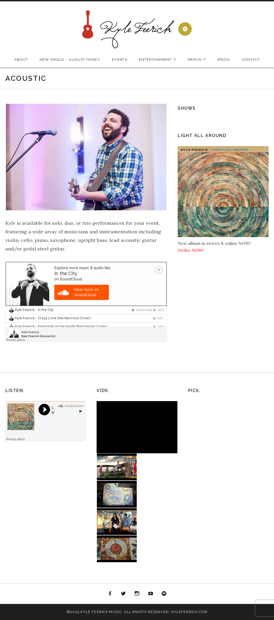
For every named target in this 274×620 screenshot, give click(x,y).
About (21, 60)
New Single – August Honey (70, 60)
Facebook (110, 594)
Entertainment (160, 60)
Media (224, 60)
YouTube (150, 594)
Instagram (137, 594)
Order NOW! (191, 250)
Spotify (164, 594)
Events (119, 60)
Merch (200, 60)
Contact (251, 60)
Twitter (123, 594)
